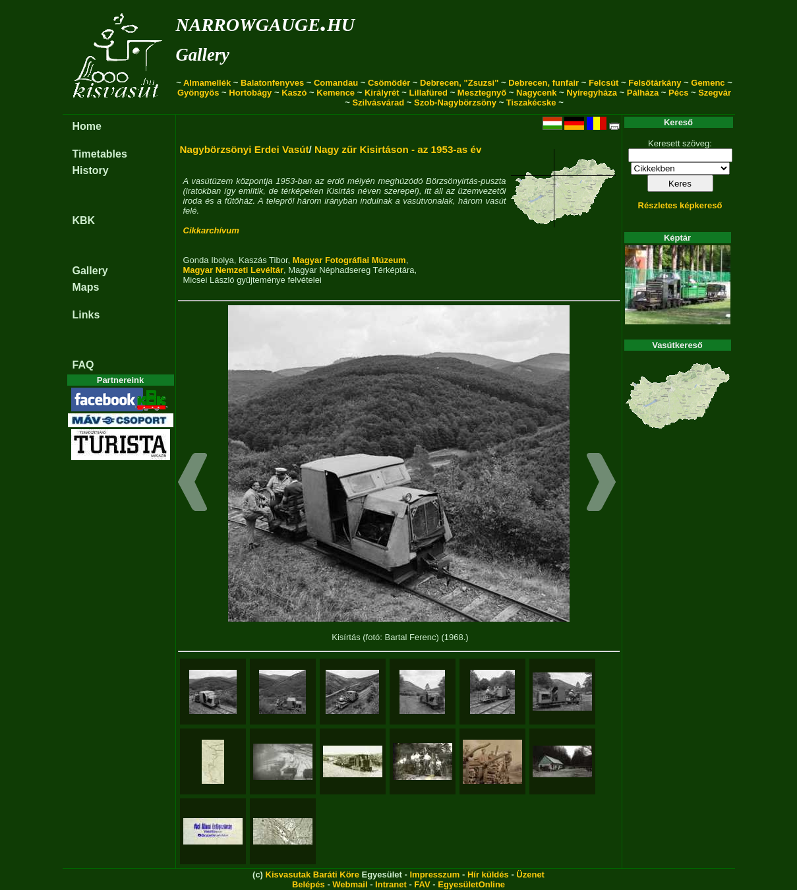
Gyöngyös (198, 93)
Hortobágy (250, 93)
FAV (422, 884)
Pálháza (643, 93)
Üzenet (530, 874)
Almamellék (207, 83)
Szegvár (714, 93)
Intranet (391, 884)
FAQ (83, 365)
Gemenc (707, 83)
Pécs (678, 93)
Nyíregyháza (591, 93)
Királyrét (382, 93)
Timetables (100, 154)
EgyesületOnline (471, 884)
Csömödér (389, 83)
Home (87, 126)
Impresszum (434, 874)
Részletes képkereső (680, 205)
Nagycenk (536, 93)
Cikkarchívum (211, 230)
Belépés (308, 884)
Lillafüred (428, 93)
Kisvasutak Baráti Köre (312, 874)
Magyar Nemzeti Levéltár (233, 270)
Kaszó (294, 93)
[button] (193, 484)
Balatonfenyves (272, 83)
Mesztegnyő (482, 93)
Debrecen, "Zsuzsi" (459, 83)
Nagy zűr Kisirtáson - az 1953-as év (398, 149)
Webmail (349, 884)
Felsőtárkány (654, 83)
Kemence (335, 93)
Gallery (202, 55)
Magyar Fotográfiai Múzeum (349, 260)
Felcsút (604, 83)
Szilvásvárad (378, 102)
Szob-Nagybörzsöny (455, 102)
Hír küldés (488, 874)
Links (86, 314)
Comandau (336, 83)
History (91, 170)
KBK (84, 220)
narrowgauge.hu (265, 22)
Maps (86, 287)
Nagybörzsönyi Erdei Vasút (244, 149)
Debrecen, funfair (543, 83)
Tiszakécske (531, 102)
